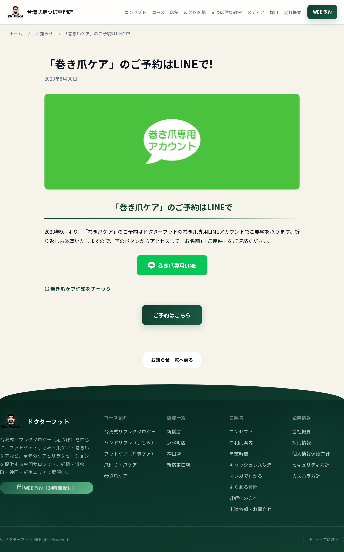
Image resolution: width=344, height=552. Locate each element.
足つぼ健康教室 (226, 12)
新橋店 (174, 431)
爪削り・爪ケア (120, 464)
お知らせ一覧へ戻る (172, 359)
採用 (274, 12)
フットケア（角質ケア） (130, 453)
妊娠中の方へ (243, 498)
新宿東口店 (178, 464)
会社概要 (292, 12)
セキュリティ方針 (311, 464)
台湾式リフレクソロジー (130, 431)
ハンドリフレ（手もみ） (130, 442)
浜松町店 (176, 442)
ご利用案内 (241, 442)
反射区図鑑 (195, 12)
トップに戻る (323, 539)
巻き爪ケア (116, 475)
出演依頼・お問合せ (250, 509)
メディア (255, 12)
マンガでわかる (245, 475)
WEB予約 (322, 12)
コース (158, 12)
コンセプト (135, 12)
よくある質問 (243, 486)
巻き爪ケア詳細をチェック (80, 288)
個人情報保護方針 (311, 453)
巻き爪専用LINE (172, 265)
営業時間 (238, 453)
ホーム (16, 33)
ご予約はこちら (172, 315)
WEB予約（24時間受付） (47, 487)
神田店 (174, 453)
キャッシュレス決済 (250, 464)
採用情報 (301, 442)
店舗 (174, 12)
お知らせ (44, 33)
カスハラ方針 (306, 475)
